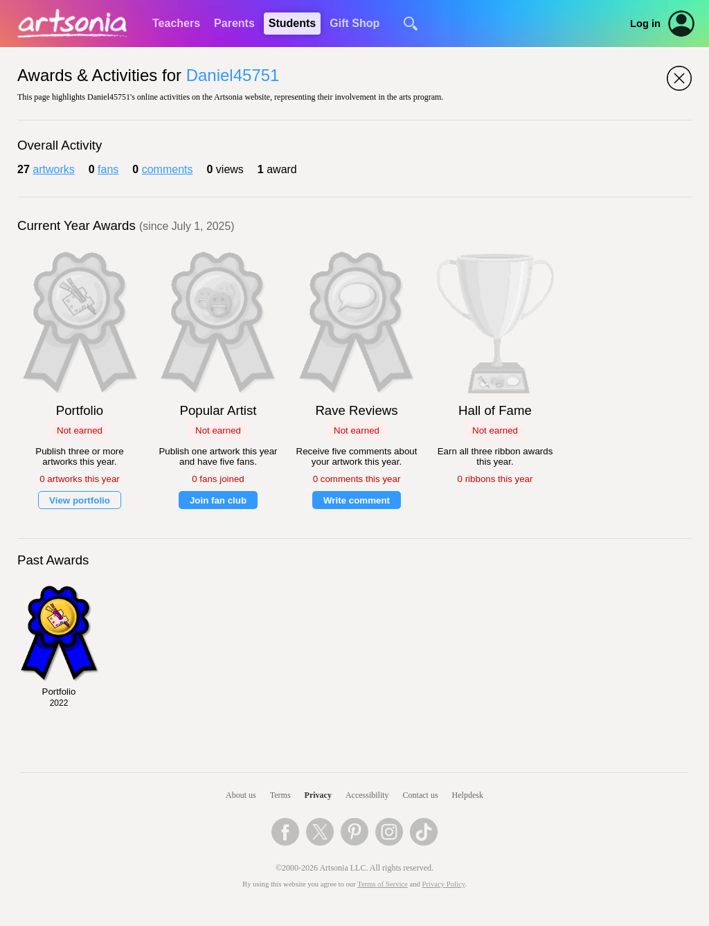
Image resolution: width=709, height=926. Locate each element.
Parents (234, 23)
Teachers (176, 23)
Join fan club (218, 500)
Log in (645, 23)
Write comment (356, 500)
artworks (53, 169)
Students (292, 23)
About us (241, 795)
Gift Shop (354, 23)
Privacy (318, 795)
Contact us (420, 795)
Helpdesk (467, 795)
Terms (280, 795)
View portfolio (79, 500)
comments (167, 169)
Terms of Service (382, 884)
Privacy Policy (443, 884)
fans (108, 169)
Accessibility (367, 795)
